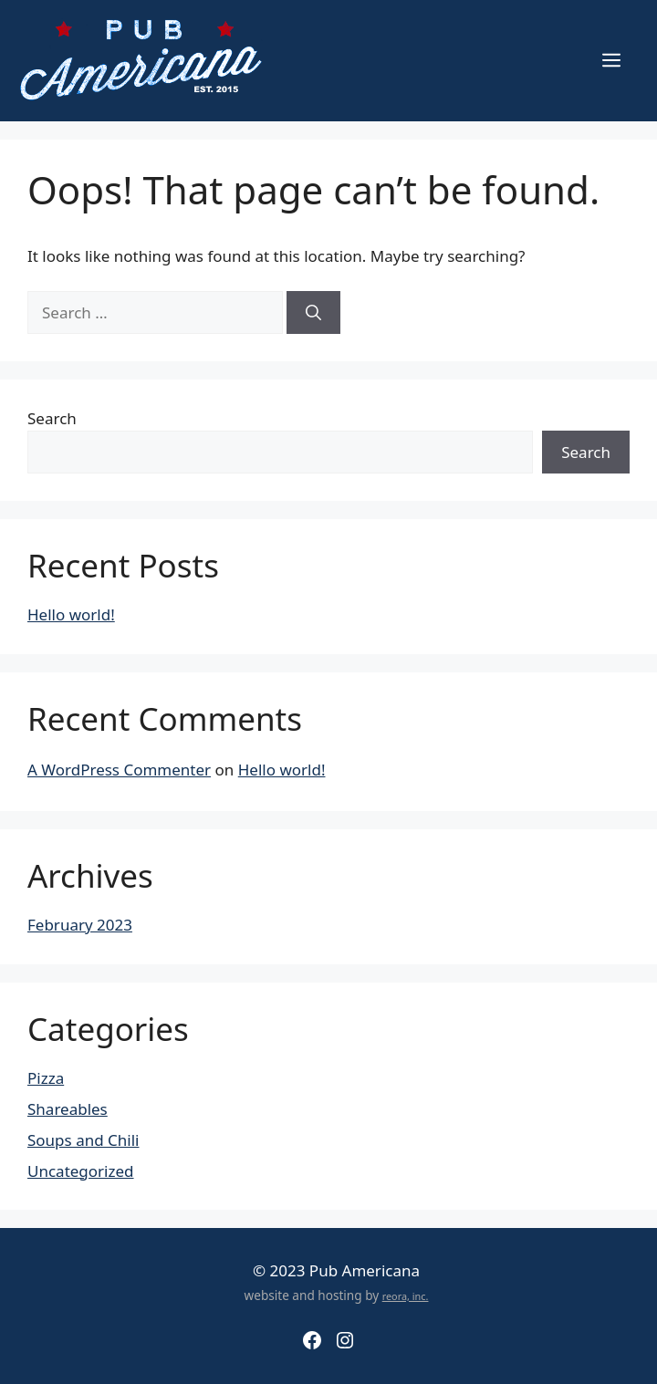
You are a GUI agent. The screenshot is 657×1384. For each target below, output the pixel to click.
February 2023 (79, 924)
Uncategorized (80, 1170)
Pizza (45, 1077)
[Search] (313, 313)
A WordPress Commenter (119, 769)
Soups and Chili (83, 1139)
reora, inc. (405, 1296)
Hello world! (71, 614)
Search (52, 418)
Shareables (67, 1108)
